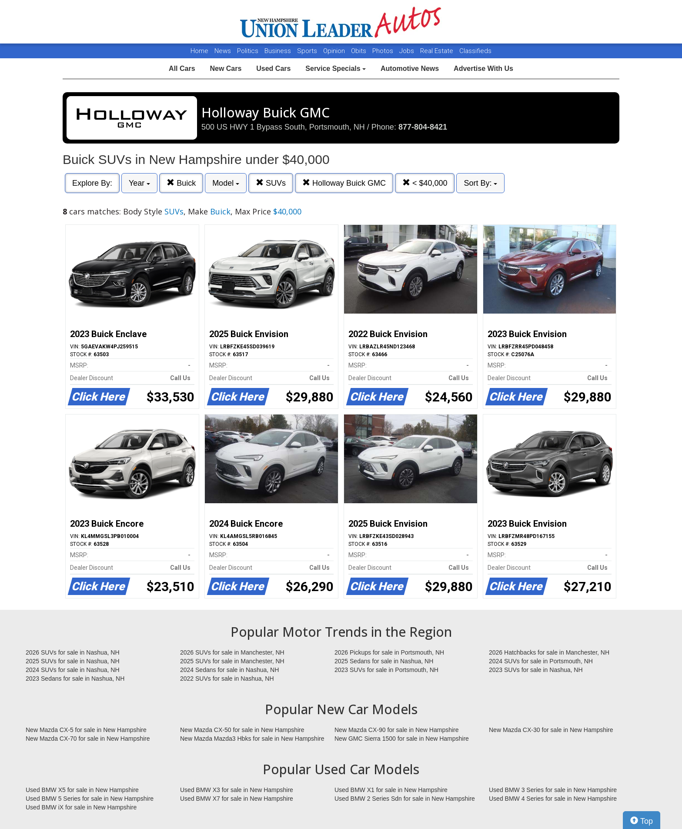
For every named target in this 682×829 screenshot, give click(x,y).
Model (225, 183)
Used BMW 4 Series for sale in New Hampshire (553, 798)
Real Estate (437, 51)
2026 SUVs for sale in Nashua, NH (73, 652)
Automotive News (410, 68)
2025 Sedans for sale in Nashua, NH (383, 661)
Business (278, 51)
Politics (247, 51)
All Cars (182, 68)
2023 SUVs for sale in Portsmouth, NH (386, 669)
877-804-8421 (422, 127)
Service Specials (335, 68)
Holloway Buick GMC (344, 182)
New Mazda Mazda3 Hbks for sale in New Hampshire (252, 738)
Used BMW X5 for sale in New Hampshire (82, 789)
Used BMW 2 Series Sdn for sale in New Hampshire (404, 798)
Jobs (407, 51)
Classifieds (475, 51)
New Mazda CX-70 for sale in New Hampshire (88, 738)
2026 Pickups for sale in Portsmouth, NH (389, 652)
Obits (359, 51)
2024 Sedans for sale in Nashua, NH (229, 669)
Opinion (335, 51)
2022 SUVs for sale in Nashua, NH (227, 678)
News (222, 51)
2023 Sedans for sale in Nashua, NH (75, 678)
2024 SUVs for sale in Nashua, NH (73, 669)
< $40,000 (425, 182)
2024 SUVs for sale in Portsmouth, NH (541, 661)
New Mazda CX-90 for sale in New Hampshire (396, 729)
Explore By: (92, 183)
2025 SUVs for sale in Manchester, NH (232, 661)
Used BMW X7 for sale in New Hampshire (236, 798)
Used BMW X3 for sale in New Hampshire (236, 789)
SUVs (271, 182)
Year (139, 183)
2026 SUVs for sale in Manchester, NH (232, 652)
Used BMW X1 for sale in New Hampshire (391, 789)
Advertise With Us (483, 68)
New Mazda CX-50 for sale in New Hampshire (242, 729)
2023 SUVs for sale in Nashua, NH (536, 669)
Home (199, 51)
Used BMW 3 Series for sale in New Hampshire (553, 789)
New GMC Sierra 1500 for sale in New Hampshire (401, 738)
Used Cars (273, 68)
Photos (383, 51)
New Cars (225, 68)
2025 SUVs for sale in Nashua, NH (73, 661)
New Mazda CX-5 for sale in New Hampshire (86, 729)
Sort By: (480, 183)
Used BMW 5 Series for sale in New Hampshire (90, 798)
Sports (308, 51)
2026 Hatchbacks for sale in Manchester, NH (549, 652)
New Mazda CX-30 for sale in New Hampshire (551, 729)
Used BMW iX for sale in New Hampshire (81, 807)
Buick (181, 182)
